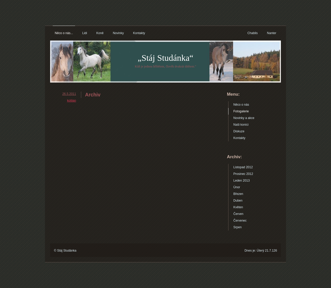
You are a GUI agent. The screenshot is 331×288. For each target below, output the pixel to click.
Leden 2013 (241, 180)
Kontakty (139, 33)
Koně (100, 33)
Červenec (240, 220)
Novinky (118, 33)
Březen (238, 194)
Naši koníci (241, 124)
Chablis (252, 33)
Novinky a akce (243, 118)
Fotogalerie (241, 111)
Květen (238, 207)
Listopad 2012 (243, 167)
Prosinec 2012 (243, 174)
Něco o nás (241, 104)
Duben (238, 200)
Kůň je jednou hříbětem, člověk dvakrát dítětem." (165, 66)
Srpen (237, 227)
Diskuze (238, 131)
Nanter (271, 33)
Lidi (84, 33)
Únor (236, 187)
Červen (238, 214)
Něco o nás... (64, 33)
